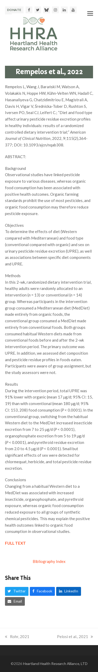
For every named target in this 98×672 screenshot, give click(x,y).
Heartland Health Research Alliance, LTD (55, 663)
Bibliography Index (49, 561)
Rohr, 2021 (17, 636)
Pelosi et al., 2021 (75, 636)
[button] (90, 13)
